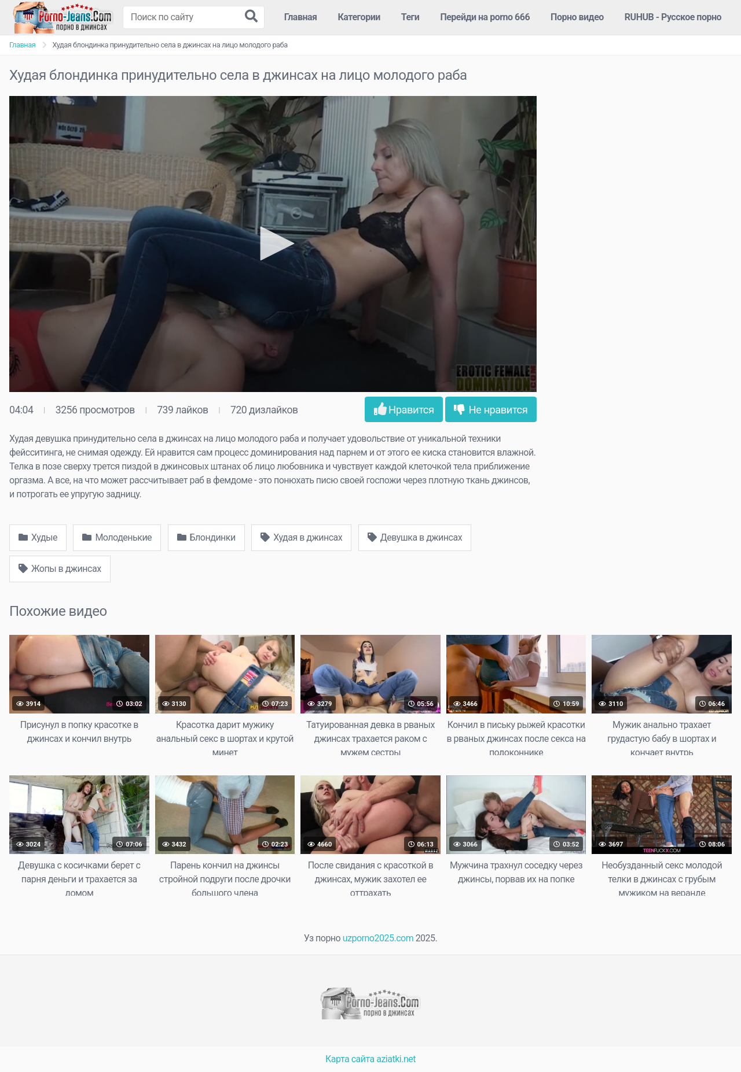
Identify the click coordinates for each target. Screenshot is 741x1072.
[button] (273, 243)
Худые (38, 537)
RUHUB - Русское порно (673, 17)
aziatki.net (396, 1058)
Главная (300, 17)
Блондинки (206, 537)
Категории (359, 17)
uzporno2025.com (378, 938)
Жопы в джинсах (60, 568)
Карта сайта (350, 1058)
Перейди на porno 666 (485, 17)
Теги (410, 17)
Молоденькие (117, 537)
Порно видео (577, 17)
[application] (273, 244)
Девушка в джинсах (415, 537)
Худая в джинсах (301, 537)
